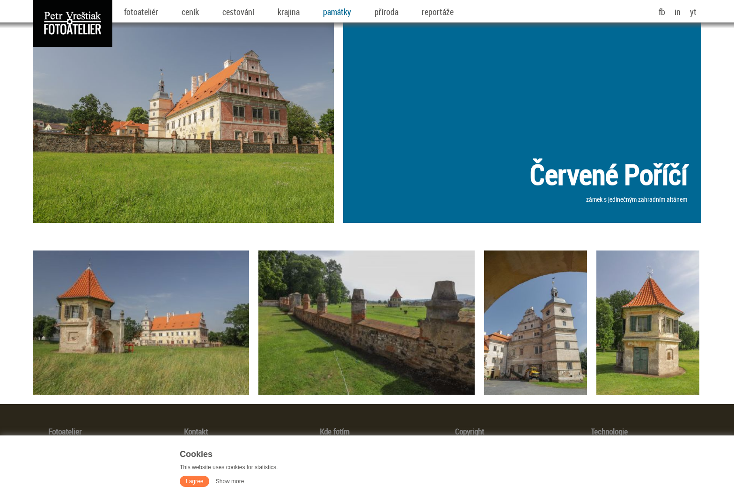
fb (662, 11)
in (678, 11)
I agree (194, 481)
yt (693, 11)
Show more (230, 481)
